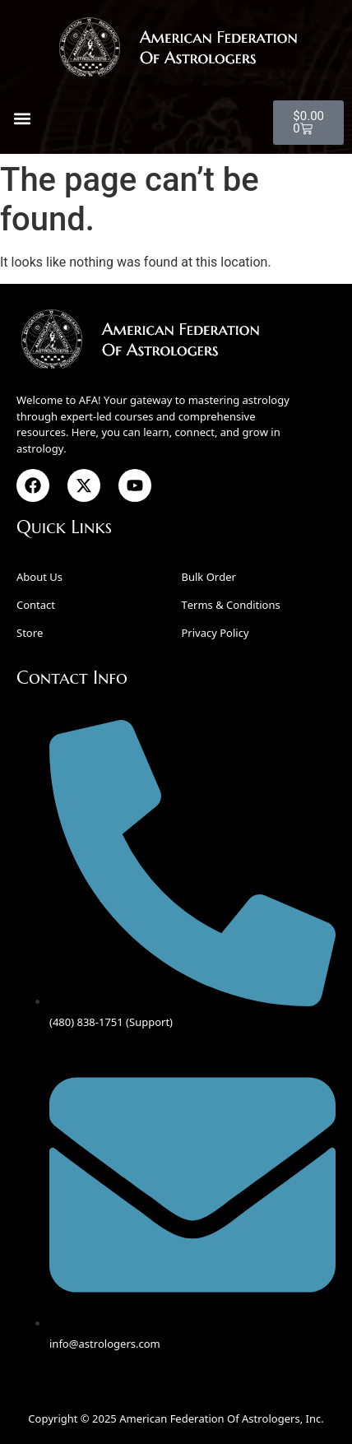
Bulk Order (209, 576)
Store (29, 632)
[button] (21, 118)
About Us (39, 576)
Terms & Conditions (231, 604)
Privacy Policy (215, 632)
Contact (35, 604)
